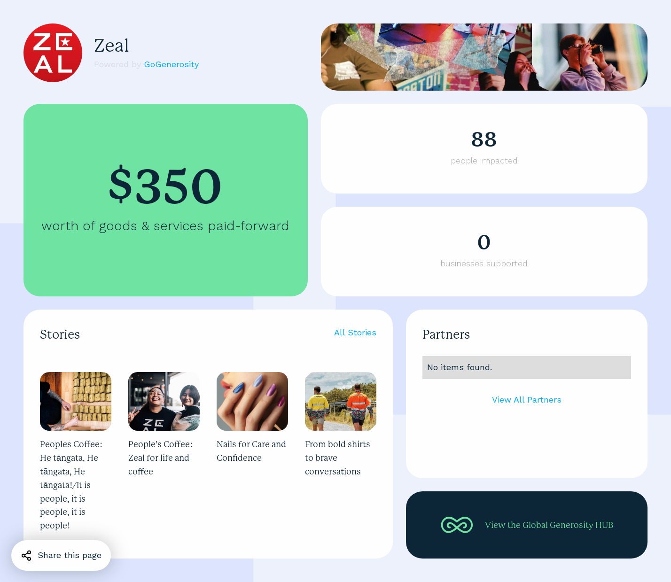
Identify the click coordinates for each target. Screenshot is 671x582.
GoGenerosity (171, 64)
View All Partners (527, 399)
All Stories (355, 332)
